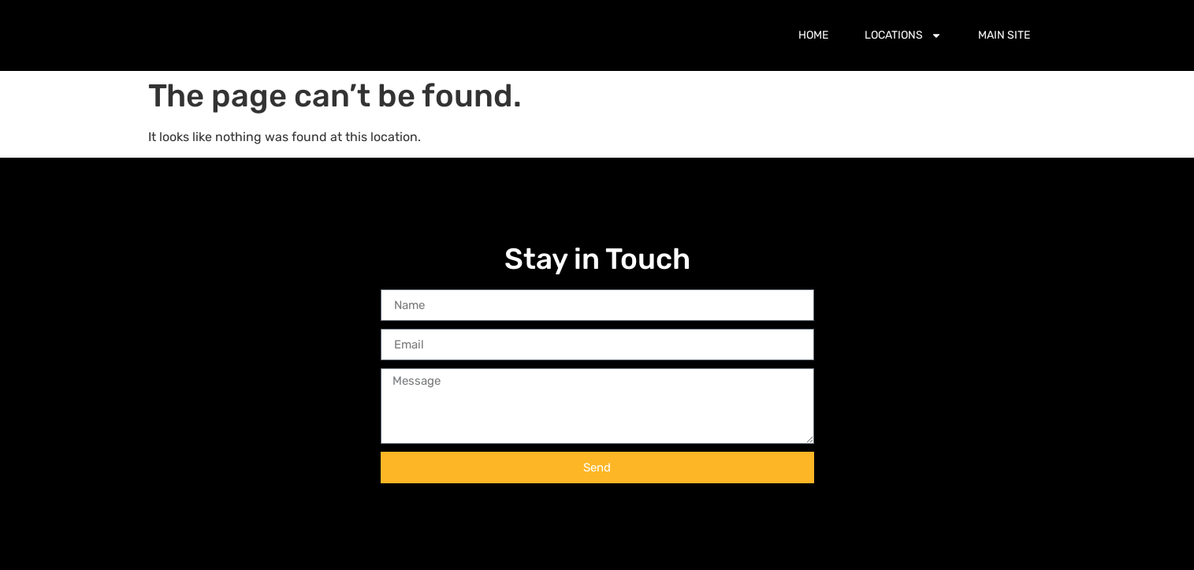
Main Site (1004, 35)
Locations (903, 35)
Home (813, 35)
